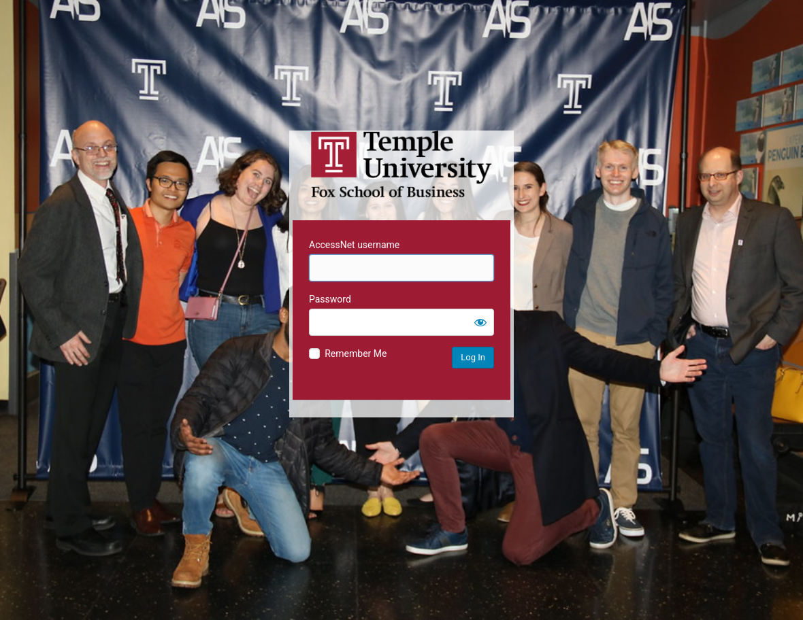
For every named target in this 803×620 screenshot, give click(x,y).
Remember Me (356, 353)
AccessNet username (354, 244)
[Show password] (480, 322)
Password (330, 299)
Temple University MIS (401, 165)
